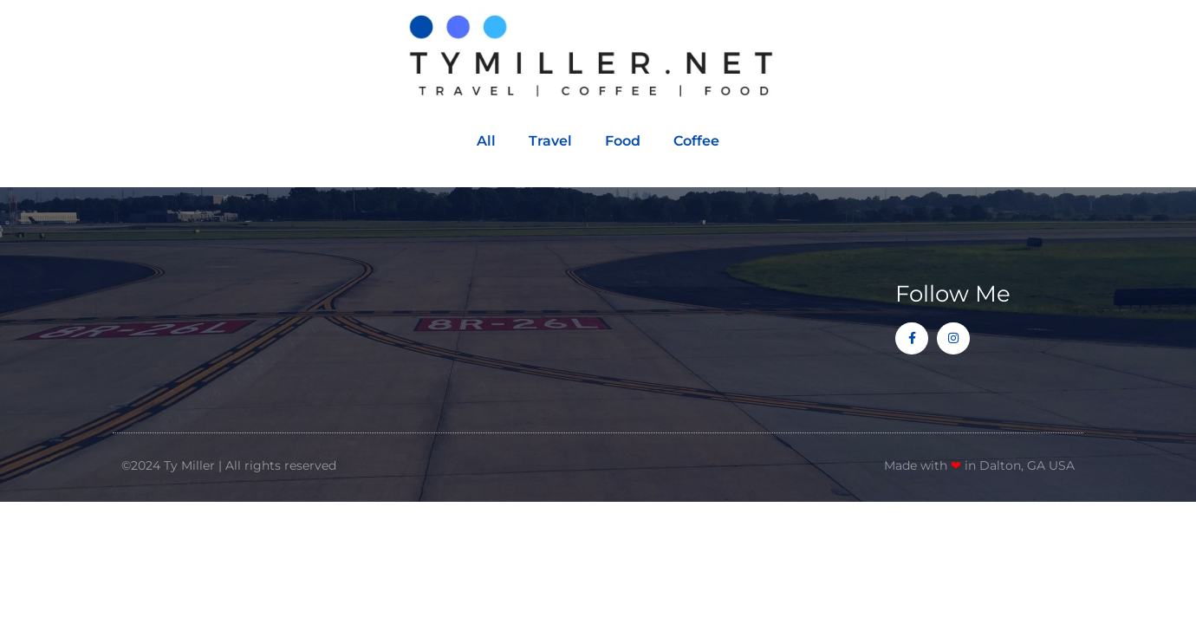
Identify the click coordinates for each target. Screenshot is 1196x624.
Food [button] (622, 141)
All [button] (486, 141)
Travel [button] (550, 141)
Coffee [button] (696, 141)
